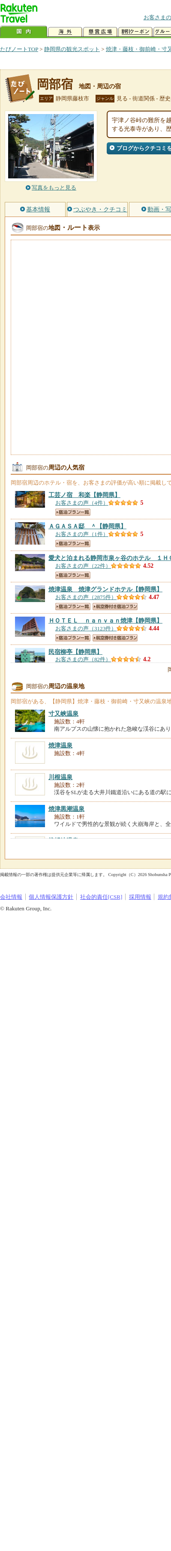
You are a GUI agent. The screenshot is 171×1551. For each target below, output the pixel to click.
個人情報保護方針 (51, 897)
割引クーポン (135, 32)
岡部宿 (55, 84)
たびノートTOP (19, 49)
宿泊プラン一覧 (72, 512)
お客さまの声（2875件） (86, 597)
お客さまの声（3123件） (86, 628)
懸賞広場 (100, 32)
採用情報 (140, 897)
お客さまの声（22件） (83, 566)
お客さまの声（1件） (81, 534)
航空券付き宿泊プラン (115, 606)
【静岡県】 (84, 494)
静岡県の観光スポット (72, 49)
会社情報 (11, 897)
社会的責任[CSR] (101, 897)
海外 (65, 32)
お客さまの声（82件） (83, 659)
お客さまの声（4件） (81, 503)
